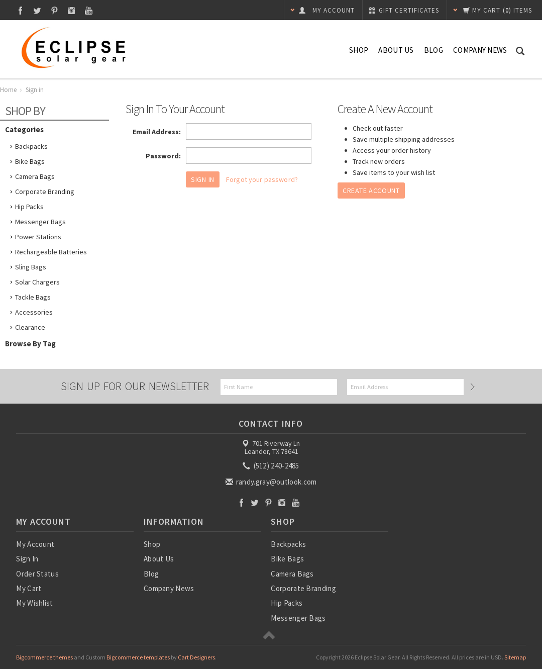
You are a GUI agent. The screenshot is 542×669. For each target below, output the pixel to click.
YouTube (88, 10)
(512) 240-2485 (271, 465)
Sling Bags (30, 266)
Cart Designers (196, 657)
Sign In (27, 558)
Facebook (20, 10)
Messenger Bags (40, 221)
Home (8, 89)
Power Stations (38, 236)
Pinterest (54, 10)
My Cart (28, 588)
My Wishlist (34, 603)
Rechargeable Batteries (51, 251)
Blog (433, 50)
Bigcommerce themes (44, 657)
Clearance (30, 327)
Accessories (34, 312)
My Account (35, 544)
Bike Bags (30, 161)
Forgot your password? (262, 179)
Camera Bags (35, 176)
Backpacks (31, 146)
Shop (358, 50)
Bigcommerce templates (138, 657)
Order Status (37, 574)
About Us (395, 50)
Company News (480, 50)
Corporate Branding (44, 191)
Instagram (71, 10)
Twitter (37, 10)
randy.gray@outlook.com (272, 482)
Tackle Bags (33, 297)
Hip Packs (29, 206)
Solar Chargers (37, 281)
